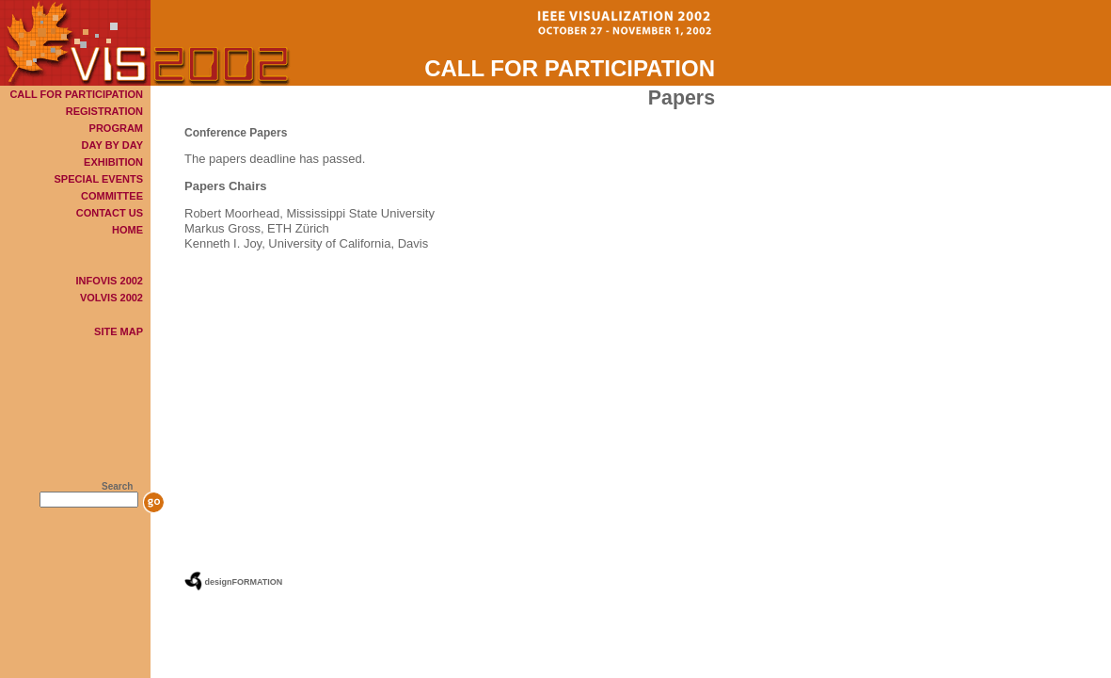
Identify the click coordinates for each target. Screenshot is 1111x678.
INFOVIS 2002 (109, 280)
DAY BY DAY (112, 145)
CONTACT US (109, 212)
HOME (127, 229)
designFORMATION (244, 582)
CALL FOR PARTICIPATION (76, 94)
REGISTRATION (104, 111)
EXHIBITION (113, 162)
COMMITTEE (112, 196)
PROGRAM (116, 128)
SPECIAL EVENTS (98, 179)
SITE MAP (118, 331)
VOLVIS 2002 (111, 297)
